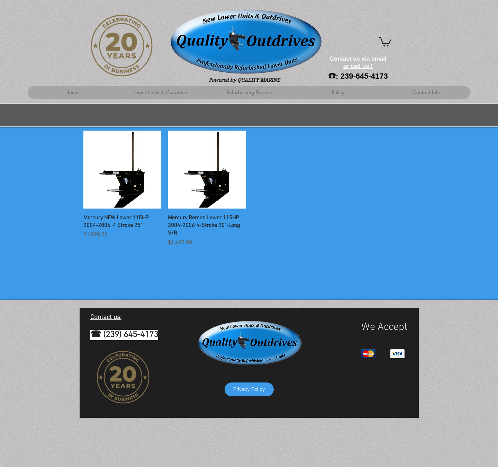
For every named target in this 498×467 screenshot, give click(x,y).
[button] (385, 41)
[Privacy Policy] (249, 389)
